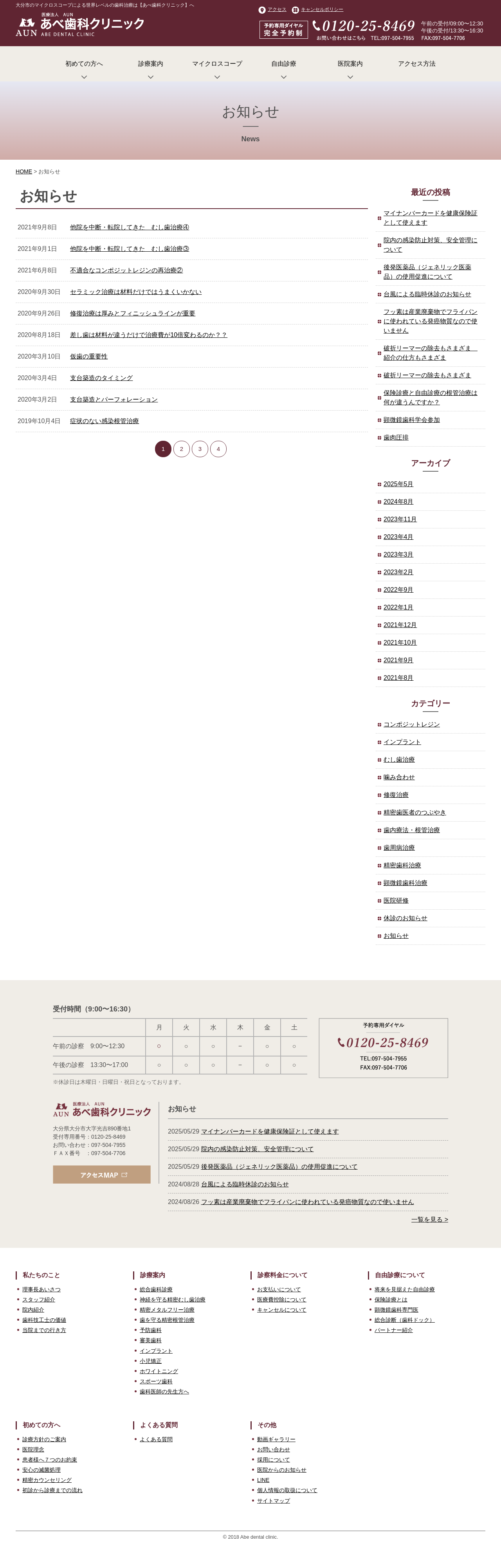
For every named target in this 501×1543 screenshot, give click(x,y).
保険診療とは (391, 1299)
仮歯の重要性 (89, 356)
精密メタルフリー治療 (167, 1310)
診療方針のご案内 (44, 1439)
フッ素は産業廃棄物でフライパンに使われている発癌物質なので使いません (431, 321)
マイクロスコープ (217, 70)
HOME (24, 171)
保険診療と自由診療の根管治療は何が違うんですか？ (431, 397)
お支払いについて (279, 1289)
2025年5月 (399, 484)
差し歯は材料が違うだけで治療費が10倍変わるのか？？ (148, 335)
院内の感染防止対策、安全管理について (431, 245)
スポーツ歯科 (156, 1381)
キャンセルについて (281, 1310)
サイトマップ (273, 1501)
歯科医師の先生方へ (164, 1391)
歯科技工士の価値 (44, 1320)
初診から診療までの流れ (52, 1490)
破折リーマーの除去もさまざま (427, 375)
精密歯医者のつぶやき (415, 812)
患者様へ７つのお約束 (49, 1459)
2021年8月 (399, 677)
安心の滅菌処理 (41, 1470)
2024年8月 (399, 501)
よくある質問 (156, 1439)
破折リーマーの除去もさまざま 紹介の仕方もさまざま (431, 353)
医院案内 (350, 70)
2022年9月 (399, 589)
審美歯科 (151, 1340)
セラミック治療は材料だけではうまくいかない (136, 291)
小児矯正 (151, 1361)
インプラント (402, 742)
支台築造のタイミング (101, 378)
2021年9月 (399, 660)
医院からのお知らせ (281, 1470)
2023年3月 (399, 554)
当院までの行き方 (44, 1330)
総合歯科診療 (156, 1289)
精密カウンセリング (47, 1480)
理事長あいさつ (41, 1289)
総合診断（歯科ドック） (405, 1320)
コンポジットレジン (412, 724)
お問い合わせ (273, 1449)
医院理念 (33, 1449)
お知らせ (396, 935)
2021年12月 (400, 625)
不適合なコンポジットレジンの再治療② (126, 270)
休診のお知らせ (405, 918)
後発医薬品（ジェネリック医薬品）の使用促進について (427, 272)
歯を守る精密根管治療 (167, 1320)
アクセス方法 (417, 63)
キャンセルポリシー (317, 9)
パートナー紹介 (394, 1330)
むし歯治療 (399, 759)
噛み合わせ (399, 777)
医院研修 (396, 900)
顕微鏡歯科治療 (405, 883)
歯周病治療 (399, 847)
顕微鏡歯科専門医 (396, 1310)
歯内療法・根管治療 (412, 830)
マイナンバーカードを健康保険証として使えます (431, 218)
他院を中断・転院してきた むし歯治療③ (129, 248)
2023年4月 (399, 537)
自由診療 (283, 70)
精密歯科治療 (402, 865)
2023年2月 (399, 572)
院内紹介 (33, 1310)
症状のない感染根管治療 (104, 421)
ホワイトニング (159, 1371)
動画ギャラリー (276, 1439)
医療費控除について (281, 1299)
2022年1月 (399, 607)
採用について (273, 1459)
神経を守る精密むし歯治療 (172, 1299)
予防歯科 (151, 1330)
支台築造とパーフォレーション (114, 399)
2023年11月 (400, 519)
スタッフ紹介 (38, 1299)
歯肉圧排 (396, 437)
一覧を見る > (429, 1219)
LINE (263, 1480)
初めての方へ (84, 70)
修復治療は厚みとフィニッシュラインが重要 (132, 313)
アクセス (272, 9)
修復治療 (396, 794)
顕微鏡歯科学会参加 (412, 419)
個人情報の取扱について (287, 1490)
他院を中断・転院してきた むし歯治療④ (129, 227)
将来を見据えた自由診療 (405, 1289)
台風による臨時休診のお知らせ (427, 294)
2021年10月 (400, 642)
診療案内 (150, 70)
